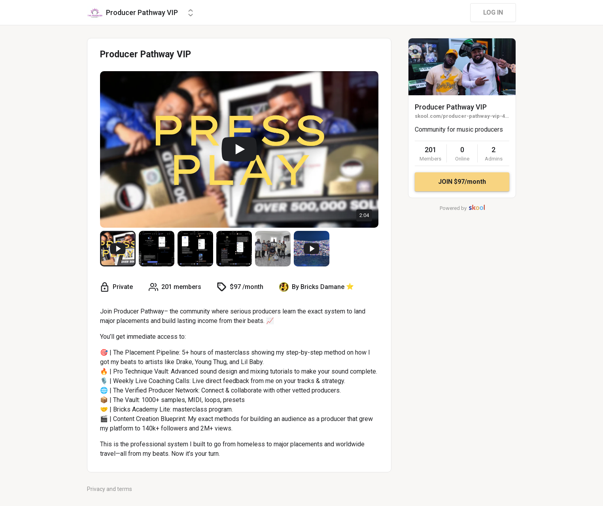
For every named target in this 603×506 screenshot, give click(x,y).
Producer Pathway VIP (451, 107)
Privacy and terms (109, 489)
